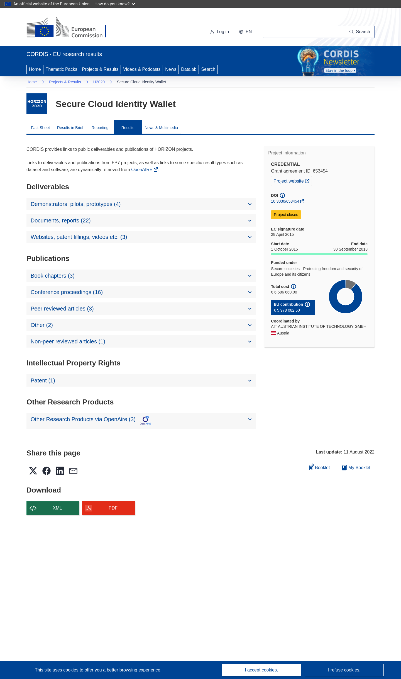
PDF (113, 508)
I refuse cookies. (344, 670)
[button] (245, 32)
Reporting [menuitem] (100, 127)
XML (57, 508)
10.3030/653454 (285, 201)
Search (208, 69)
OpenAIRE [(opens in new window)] (142, 169)
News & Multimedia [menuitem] (161, 127)
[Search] (360, 32)
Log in (219, 31)
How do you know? (115, 3)
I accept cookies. (261, 670)
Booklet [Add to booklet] (319, 467)
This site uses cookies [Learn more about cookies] (57, 670)
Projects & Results (100, 69)
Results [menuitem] (128, 127)
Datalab (188, 69)
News (170, 69)
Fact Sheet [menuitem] (40, 127)
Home (35, 69)
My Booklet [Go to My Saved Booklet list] (356, 467)
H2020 (99, 82)
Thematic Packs (61, 69)
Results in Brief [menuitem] (70, 127)
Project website (289, 181)
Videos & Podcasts (141, 69)
